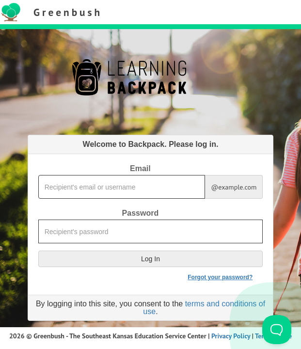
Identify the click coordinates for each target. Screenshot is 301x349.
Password (140, 213)
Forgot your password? (220, 277)
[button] (150, 259)
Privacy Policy (230, 336)
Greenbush (67, 12)
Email (140, 169)
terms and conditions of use (204, 308)
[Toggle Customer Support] (276, 329)
